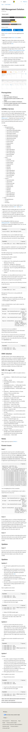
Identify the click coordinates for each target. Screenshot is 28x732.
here (12, 43)
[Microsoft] (14, 2)
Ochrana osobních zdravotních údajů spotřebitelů (12, 724)
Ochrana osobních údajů (11, 722)
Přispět (3, 722)
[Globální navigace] (1, 2)
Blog (19, 720)
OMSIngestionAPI (5, 222)
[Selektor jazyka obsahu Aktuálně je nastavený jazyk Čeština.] (5, 712)
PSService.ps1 (4, 118)
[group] (14, 243)
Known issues (14, 37)
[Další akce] (25, 5)
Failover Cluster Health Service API (16, 50)
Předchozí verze (14, 720)
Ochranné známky (14, 726)
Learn (3, 4)
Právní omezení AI (5, 720)
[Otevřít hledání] (21, 2)
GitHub (14, 441)
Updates (6, 33)
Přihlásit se (25, 1)
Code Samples (7, 4)
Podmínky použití (5, 726)
